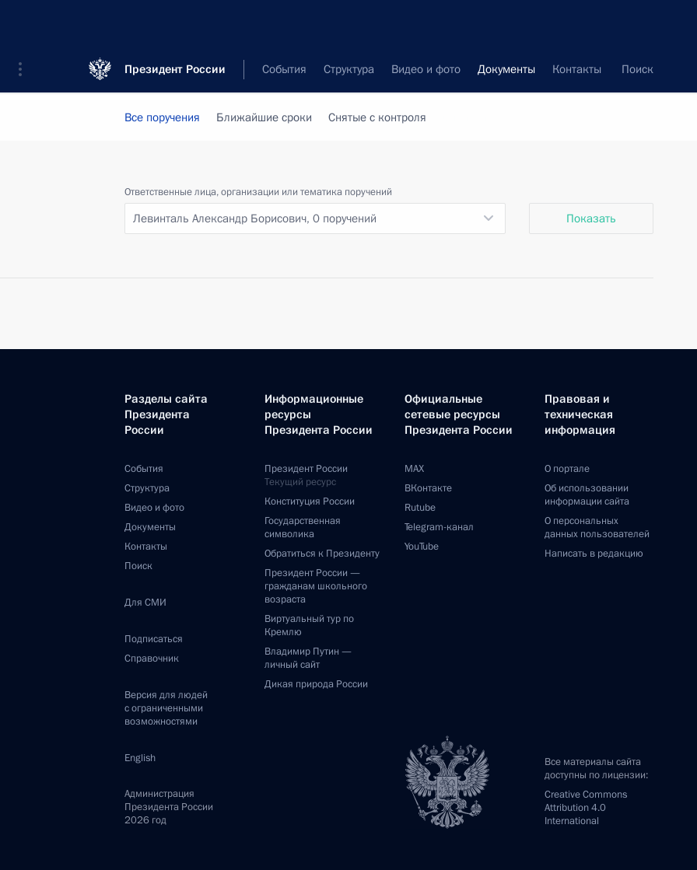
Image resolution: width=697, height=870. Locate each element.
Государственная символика (302, 527)
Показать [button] (591, 218)
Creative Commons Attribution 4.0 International (586, 808)
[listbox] (315, 218)
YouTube (422, 547)
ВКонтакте (428, 488)
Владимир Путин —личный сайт (308, 658)
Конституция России (309, 501)
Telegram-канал (439, 527)
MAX (414, 469)
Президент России (175, 23)
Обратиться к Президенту (322, 554)
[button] (25, 23)
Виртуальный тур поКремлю (309, 625)
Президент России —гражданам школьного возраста (315, 586)
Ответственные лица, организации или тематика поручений (258, 192)
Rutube (420, 508)
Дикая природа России (316, 684)
